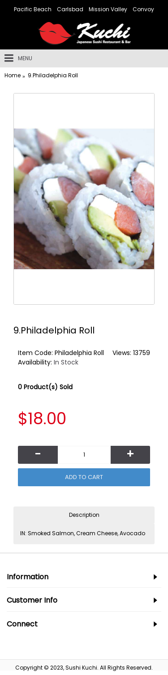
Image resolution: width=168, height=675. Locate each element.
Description (84, 515)
